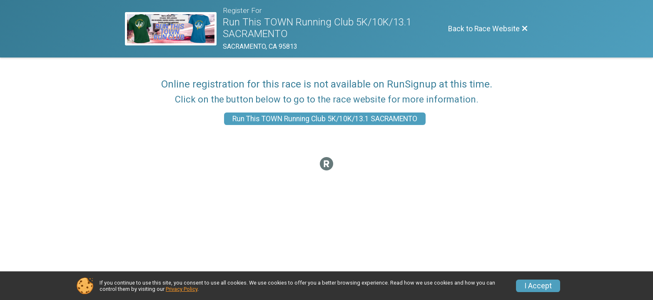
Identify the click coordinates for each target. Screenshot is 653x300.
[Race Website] (174, 28)
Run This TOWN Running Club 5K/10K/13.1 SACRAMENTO (324, 119)
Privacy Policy (181, 289)
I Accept (538, 286)
